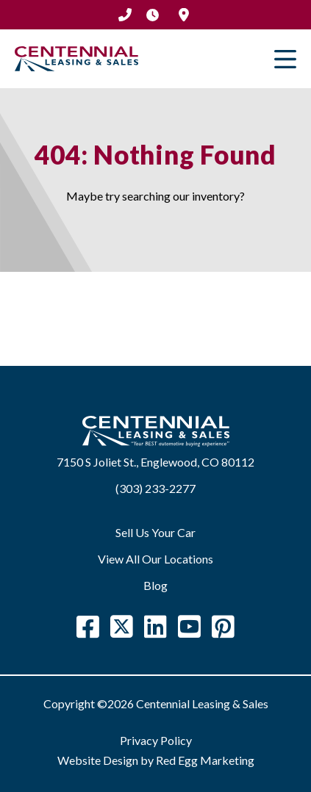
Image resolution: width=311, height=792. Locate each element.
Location (183, 14)
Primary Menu (285, 59)
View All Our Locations (155, 559)
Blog (155, 585)
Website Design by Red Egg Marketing (155, 760)
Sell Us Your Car (155, 532)
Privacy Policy (156, 740)
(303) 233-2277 (125, 14)
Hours (152, 14)
